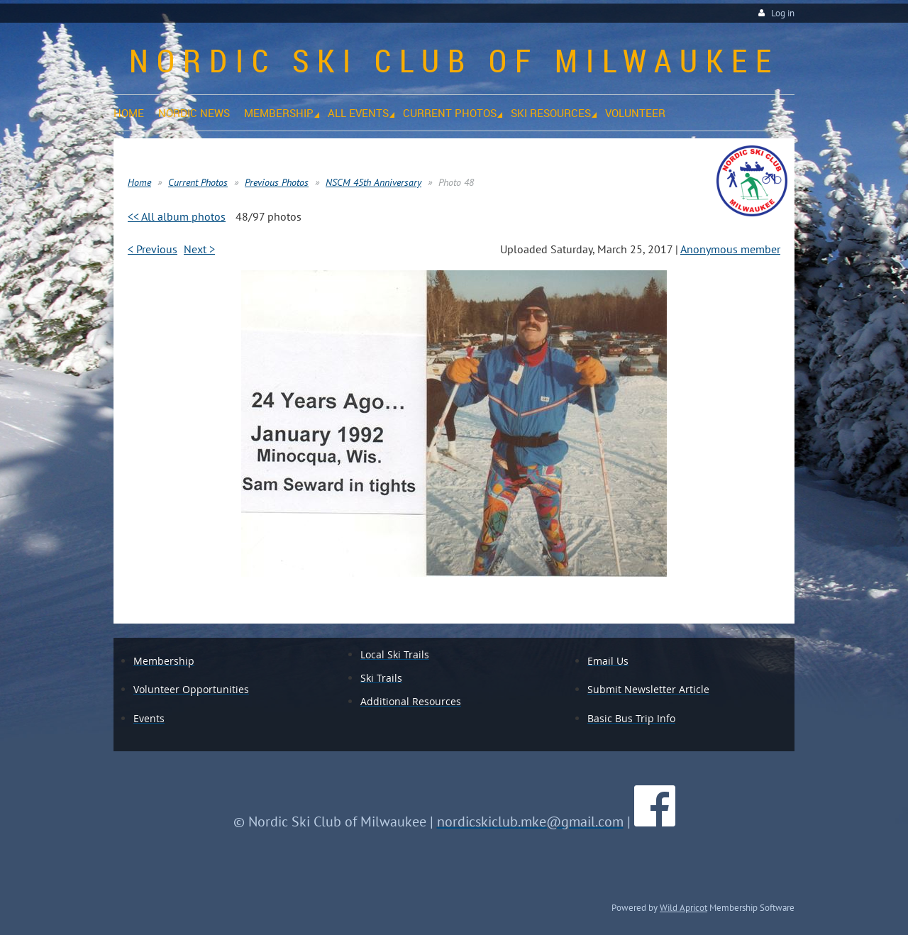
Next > (199, 249)
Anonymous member (730, 249)
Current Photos (198, 182)
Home (139, 182)
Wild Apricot (683, 907)
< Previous (152, 249)
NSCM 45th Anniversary (373, 182)
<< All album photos (177, 216)
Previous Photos (277, 182)
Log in (782, 13)
